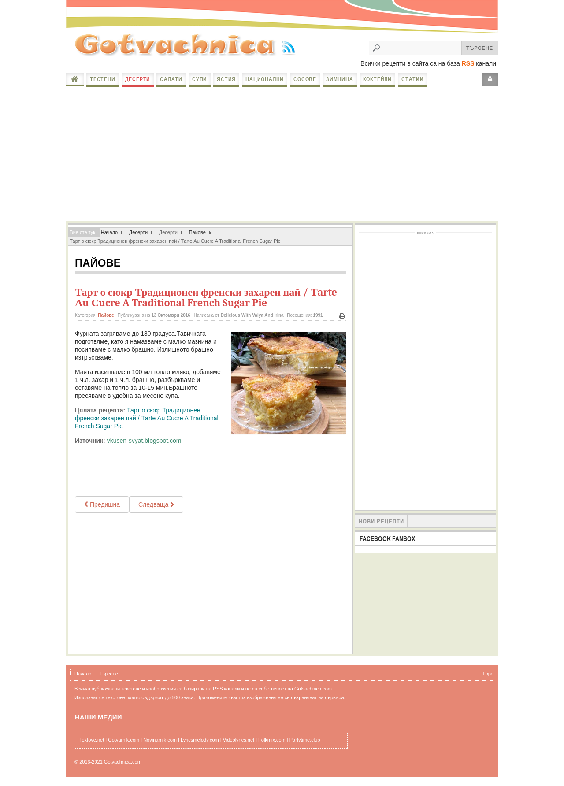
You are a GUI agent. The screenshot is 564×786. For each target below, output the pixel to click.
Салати (171, 79)
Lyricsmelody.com (200, 739)
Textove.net (91, 739)
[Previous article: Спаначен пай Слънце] (102, 504)
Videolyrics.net (238, 739)
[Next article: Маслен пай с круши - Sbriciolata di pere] (156, 504)
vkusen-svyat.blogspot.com (144, 440)
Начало (74, 79)
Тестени (102, 79)
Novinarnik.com (160, 739)
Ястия (226, 79)
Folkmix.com (272, 739)
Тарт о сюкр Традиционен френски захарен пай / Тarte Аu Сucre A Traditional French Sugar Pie (206, 297)
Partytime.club (304, 739)
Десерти (138, 79)
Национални (264, 79)
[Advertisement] (282, 155)
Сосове (304, 79)
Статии (412, 79)
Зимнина (339, 79)
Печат (342, 316)
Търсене (108, 673)
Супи (199, 79)
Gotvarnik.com (123, 739)
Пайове (197, 232)
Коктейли (377, 79)
